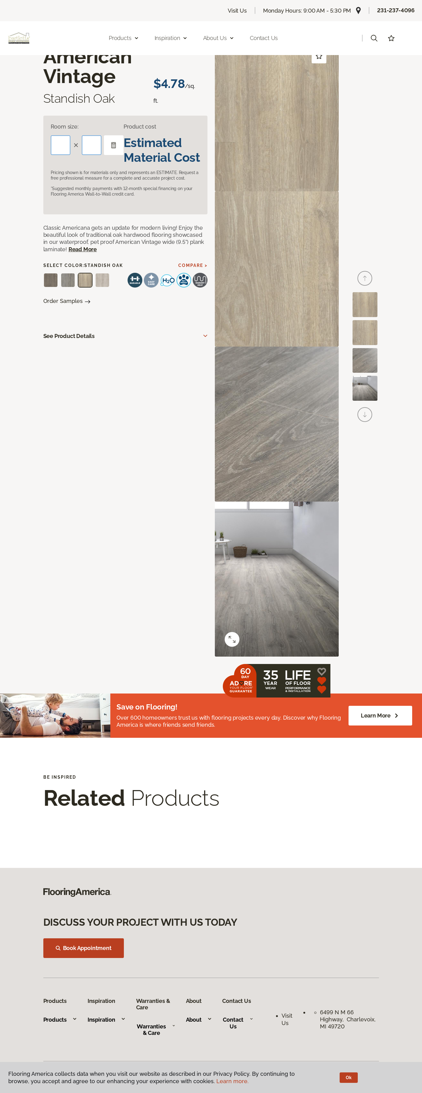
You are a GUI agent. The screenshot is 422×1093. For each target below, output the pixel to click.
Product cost (140, 126)
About (199, 1019)
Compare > (192, 265)
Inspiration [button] (171, 38)
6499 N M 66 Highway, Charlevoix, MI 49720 (348, 1019)
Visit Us (237, 10)
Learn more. (232, 1081)
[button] (374, 38)
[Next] (364, 414)
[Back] (364, 278)
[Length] (60, 145)
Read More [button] (83, 249)
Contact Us (264, 38)
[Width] (91, 145)
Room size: (65, 126)
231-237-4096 (396, 10)
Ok (349, 1077)
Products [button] (124, 38)
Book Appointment (84, 948)
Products (60, 1019)
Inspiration (107, 1019)
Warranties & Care (156, 1029)
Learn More (380, 715)
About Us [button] (219, 38)
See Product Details (69, 336)
